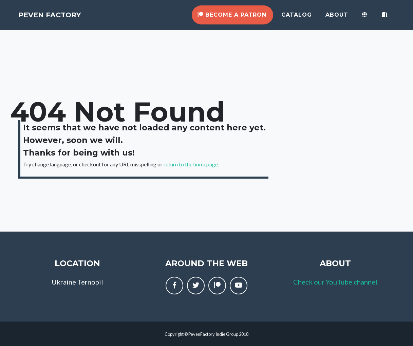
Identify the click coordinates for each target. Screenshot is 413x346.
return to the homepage (191, 164)
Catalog (296, 18)
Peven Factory (67, 17)
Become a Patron (232, 18)
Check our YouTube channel (335, 282)
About (336, 18)
